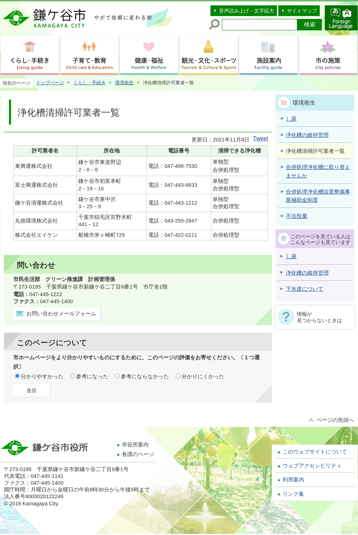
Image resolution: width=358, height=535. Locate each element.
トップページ (50, 82)
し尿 (291, 256)
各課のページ (138, 454)
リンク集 (293, 494)
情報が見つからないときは (319, 317)
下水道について (304, 289)
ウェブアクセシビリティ (312, 466)
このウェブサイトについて (315, 452)
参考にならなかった (145, 376)
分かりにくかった (203, 376)
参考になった (92, 376)
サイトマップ (302, 11)
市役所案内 (135, 445)
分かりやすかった (42, 376)
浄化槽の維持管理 (307, 273)
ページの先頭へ (335, 420)
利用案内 (293, 479)
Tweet (260, 138)
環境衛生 (124, 82)
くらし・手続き (89, 82)
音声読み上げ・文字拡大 (246, 11)
